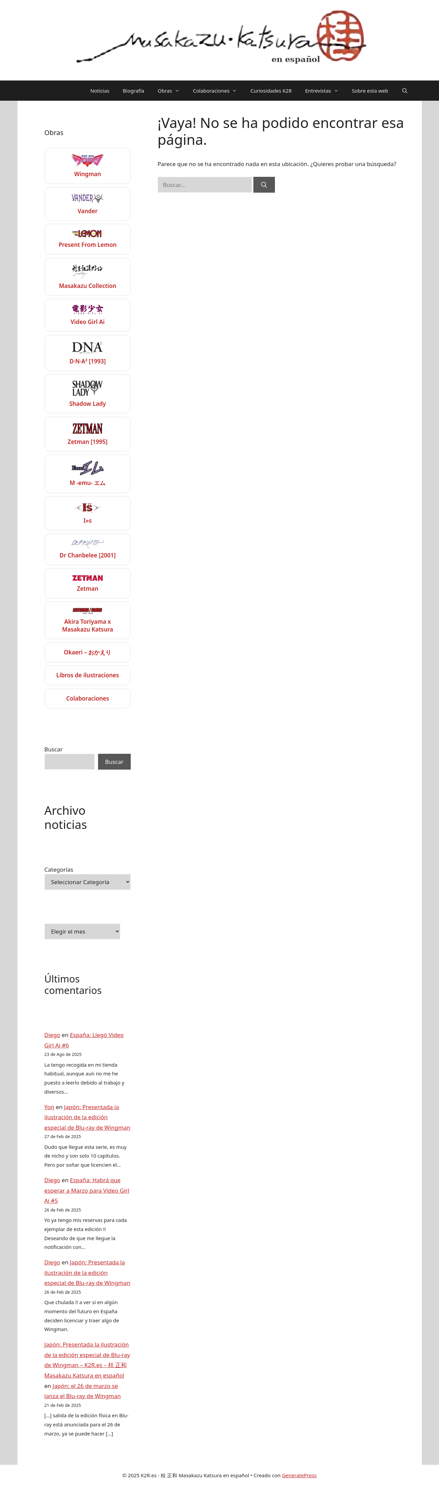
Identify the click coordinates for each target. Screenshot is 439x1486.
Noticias (99, 90)
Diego (52, 1035)
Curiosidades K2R (271, 90)
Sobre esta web (370, 90)
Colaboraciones (218, 90)
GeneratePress (299, 1475)
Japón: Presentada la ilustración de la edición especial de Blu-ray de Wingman (87, 1117)
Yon (49, 1107)
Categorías (58, 869)
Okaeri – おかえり (87, 652)
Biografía (134, 90)
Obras (172, 90)
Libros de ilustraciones (87, 675)
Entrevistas (325, 90)
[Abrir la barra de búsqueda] (405, 90)
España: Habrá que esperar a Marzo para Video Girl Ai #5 (86, 1190)
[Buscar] (264, 185)
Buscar (53, 749)
